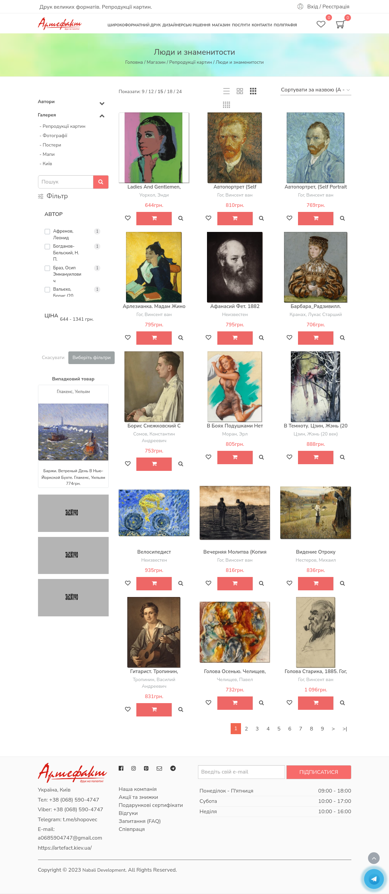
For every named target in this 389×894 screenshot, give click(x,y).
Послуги (241, 25)
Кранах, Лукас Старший (316, 314)
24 (179, 91)
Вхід (312, 6)
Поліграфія (285, 25)
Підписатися (318, 772)
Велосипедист (154, 552)
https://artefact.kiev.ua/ (65, 848)
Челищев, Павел (235, 679)
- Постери (50, 145)
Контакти (262, 25)
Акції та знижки (138, 797)
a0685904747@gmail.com (70, 838)
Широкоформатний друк (134, 25)
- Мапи (47, 154)
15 (160, 91)
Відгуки (128, 813)
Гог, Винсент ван (235, 195)
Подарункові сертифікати (151, 805)
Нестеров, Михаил (316, 560)
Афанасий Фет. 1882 (235, 306)
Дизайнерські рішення (186, 25)
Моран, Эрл (235, 434)
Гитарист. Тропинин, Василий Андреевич (154, 674)
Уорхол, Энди (154, 195)
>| (345, 728)
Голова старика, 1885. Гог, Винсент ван (316, 674)
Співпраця (132, 829)
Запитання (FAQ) (140, 821)
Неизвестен (235, 314)
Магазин (221, 25)
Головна (134, 62)
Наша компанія (138, 789)
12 (151, 91)
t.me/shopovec (80, 819)
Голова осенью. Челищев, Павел (235, 674)
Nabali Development (103, 870)
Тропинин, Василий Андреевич (154, 682)
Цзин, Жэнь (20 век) (316, 434)
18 (170, 91)
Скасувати (53, 357)
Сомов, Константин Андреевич (154, 437)
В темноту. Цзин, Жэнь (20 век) (316, 429)
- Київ (46, 164)
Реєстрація (335, 6)
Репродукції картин (190, 62)
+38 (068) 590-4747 (74, 800)
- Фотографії (53, 135)
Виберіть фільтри (91, 357)
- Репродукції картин (63, 126)
